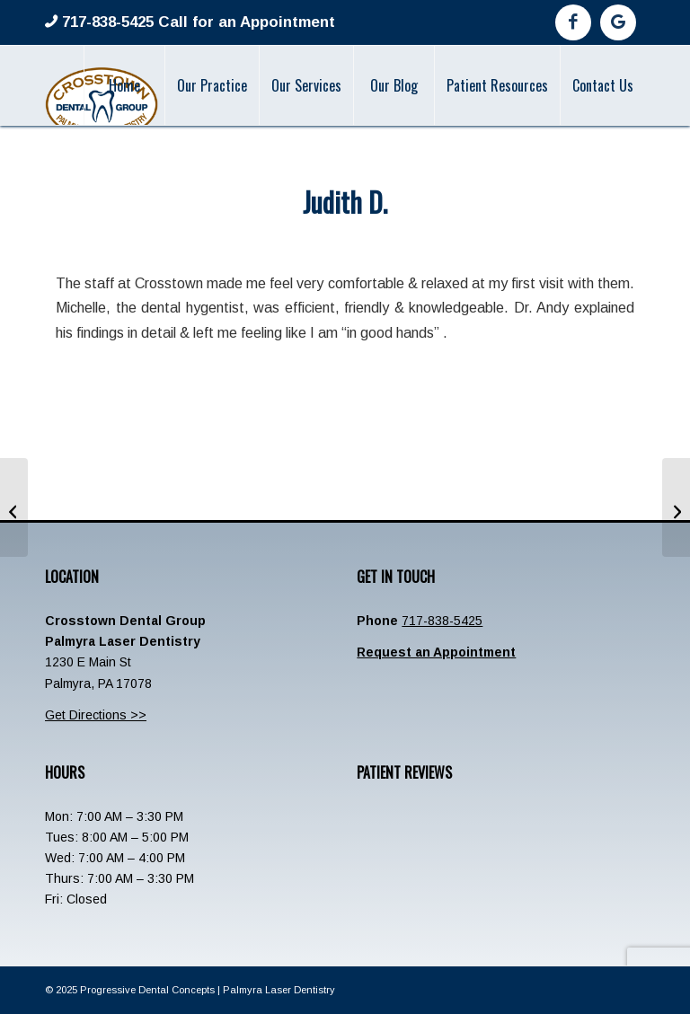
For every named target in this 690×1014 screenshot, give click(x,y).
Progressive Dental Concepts (147, 989)
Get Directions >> (95, 715)
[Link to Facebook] (573, 22)
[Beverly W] (14, 507)
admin (410, 239)
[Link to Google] (618, 22)
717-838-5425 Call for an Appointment (196, 22)
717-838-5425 (442, 620)
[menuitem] (124, 85)
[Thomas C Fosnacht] (676, 507)
